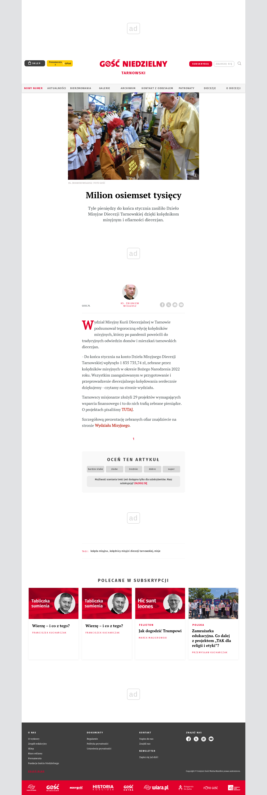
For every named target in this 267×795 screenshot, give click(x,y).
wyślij (182, 303)
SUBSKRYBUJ (200, 64)
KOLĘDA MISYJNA (100, 551)
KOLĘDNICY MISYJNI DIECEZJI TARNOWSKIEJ (131, 551)
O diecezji (233, 88)
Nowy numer (33, 88)
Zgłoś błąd (36, 771)
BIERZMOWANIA (80, 88)
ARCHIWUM (128, 88)
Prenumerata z (55, 63)
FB (163, 303)
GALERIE (104, 88)
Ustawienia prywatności (99, 748)
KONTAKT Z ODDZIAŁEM (157, 88)
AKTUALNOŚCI (56, 88)
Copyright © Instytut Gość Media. (200, 771)
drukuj (175, 303)
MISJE (157, 551)
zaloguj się (224, 64)
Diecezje (210, 88)
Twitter (169, 303)
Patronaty (186, 88)
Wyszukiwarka (239, 63)
